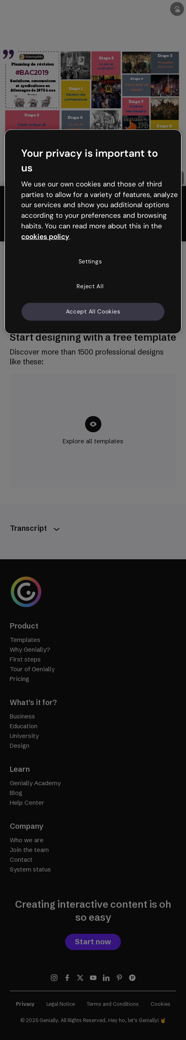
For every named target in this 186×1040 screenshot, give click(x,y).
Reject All (90, 286)
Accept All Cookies (93, 311)
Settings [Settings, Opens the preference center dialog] (90, 261)
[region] (92, 231)
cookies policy (45, 236)
